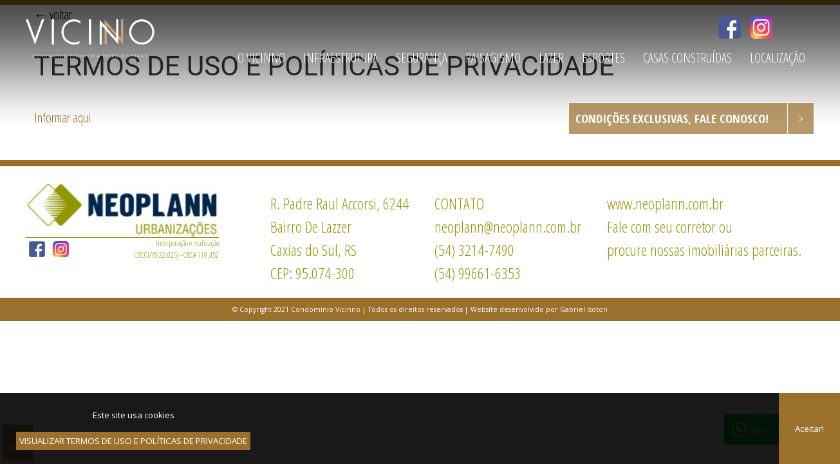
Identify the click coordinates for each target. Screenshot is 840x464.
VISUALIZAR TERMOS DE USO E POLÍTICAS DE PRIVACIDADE (133, 441)
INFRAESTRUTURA (340, 57)
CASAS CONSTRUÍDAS (687, 57)
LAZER (551, 57)
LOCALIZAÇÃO (777, 57)
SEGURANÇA (421, 57)
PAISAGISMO (493, 57)
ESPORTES (603, 57)
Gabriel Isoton (584, 309)
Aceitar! (809, 428)
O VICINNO (261, 57)
